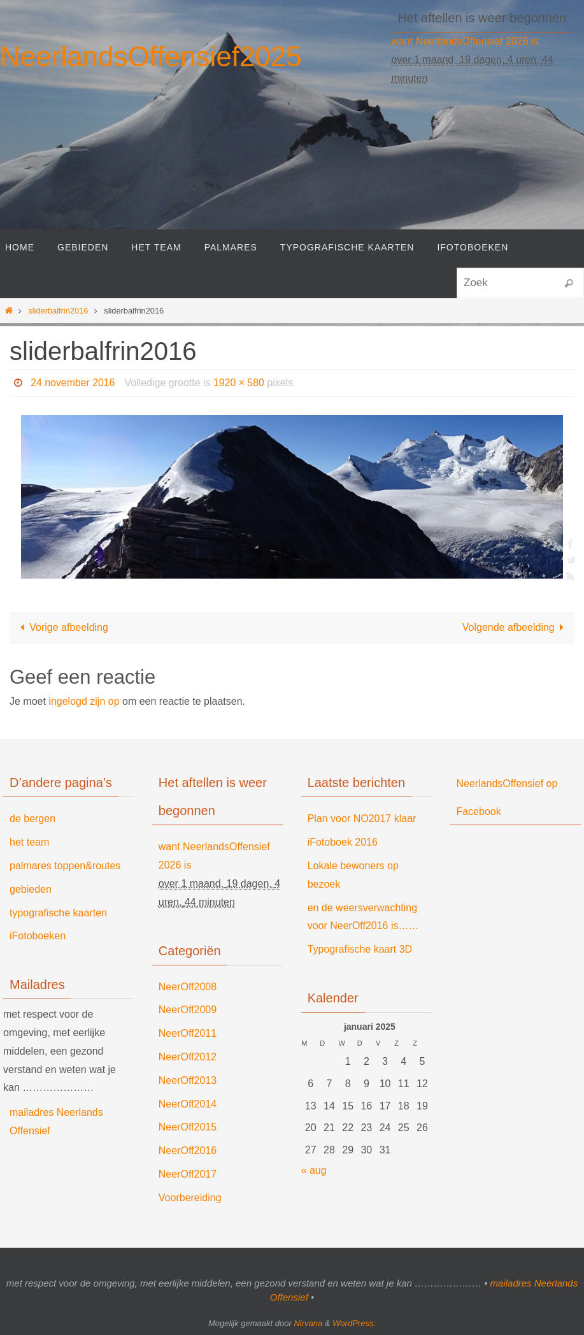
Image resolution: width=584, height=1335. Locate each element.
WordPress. (354, 1323)
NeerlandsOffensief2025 (151, 56)
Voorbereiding (190, 1197)
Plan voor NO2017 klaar (362, 818)
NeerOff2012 (188, 1056)
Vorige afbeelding (61, 627)
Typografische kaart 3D (360, 949)
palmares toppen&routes (65, 865)
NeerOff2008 (188, 986)
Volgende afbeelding (515, 627)
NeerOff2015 (188, 1127)
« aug (314, 1170)
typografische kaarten (58, 912)
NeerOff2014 (188, 1104)
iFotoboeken (38, 935)
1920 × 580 (240, 382)
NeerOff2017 (188, 1174)
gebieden (31, 889)
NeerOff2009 (188, 1009)
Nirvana (308, 1323)
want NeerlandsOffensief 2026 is (464, 41)
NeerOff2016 (188, 1150)
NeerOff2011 (188, 1033)
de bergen (32, 818)
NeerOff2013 (188, 1080)
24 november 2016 (73, 382)
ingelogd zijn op (83, 701)
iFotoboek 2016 (343, 842)
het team (29, 842)
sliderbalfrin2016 (58, 310)
